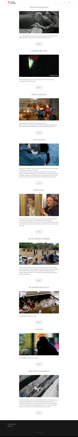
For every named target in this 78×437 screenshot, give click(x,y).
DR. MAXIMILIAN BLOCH (39, 287)
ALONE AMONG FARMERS (39, 239)
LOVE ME (39, 329)
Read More (39, 43)
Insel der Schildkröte (39, 371)
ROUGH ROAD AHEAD (39, 7)
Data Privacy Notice (12, 424)
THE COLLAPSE (39, 139)
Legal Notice (10, 426)
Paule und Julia (39, 94)
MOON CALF (39, 190)
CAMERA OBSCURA (39, 50)
